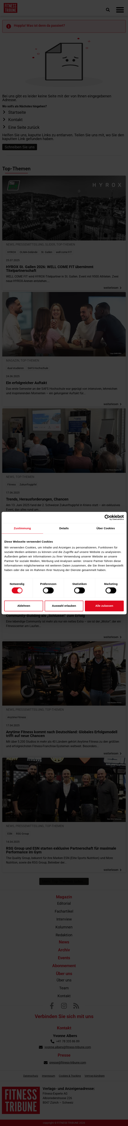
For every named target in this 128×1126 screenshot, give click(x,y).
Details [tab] (64, 528)
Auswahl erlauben (64, 605)
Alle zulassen (104, 605)
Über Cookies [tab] (105, 528)
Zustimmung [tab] (22, 528)
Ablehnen (23, 605)
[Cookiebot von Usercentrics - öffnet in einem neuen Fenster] (107, 517)
